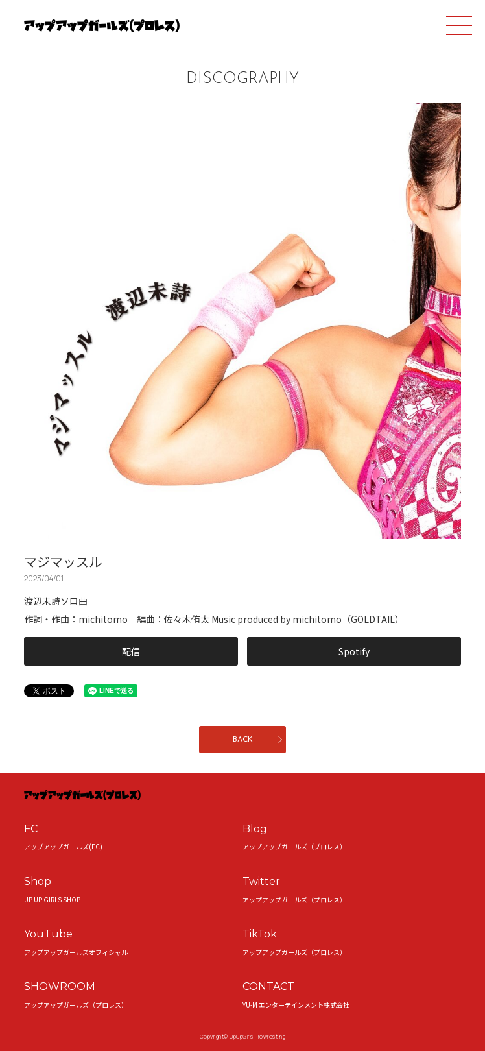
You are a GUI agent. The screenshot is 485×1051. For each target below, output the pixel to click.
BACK (243, 739)
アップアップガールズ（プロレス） (294, 846)
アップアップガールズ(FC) (63, 846)
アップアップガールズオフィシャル (76, 952)
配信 (131, 651)
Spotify (354, 651)
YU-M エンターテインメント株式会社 (295, 1004)
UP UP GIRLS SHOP (52, 899)
